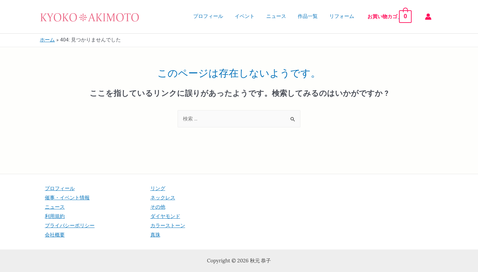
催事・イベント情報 (67, 198)
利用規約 (55, 216)
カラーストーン (167, 226)
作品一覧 (314, 16)
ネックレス (162, 198)
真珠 (155, 235)
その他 (157, 207)
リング (157, 188)
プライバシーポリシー (70, 226)
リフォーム (346, 16)
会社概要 (55, 235)
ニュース (284, 16)
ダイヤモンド (165, 216)
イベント (254, 16)
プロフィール (219, 16)
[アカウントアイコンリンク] (428, 16)
